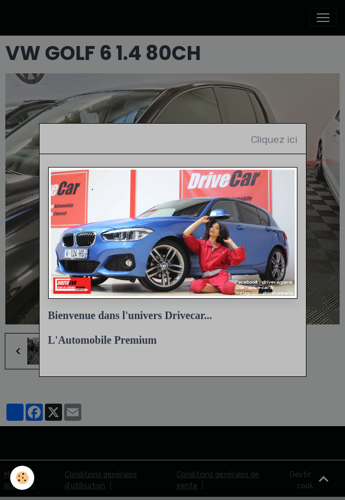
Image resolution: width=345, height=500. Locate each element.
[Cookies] (23, 478)
